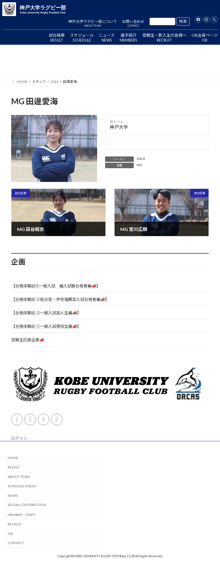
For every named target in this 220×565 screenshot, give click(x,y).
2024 (141, 158)
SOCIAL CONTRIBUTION (27, 505)
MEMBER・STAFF (22, 515)
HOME (13, 458)
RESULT (13, 467)
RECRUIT (14, 524)
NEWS (12, 495)
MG (139, 165)
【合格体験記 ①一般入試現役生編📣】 (46, 326)
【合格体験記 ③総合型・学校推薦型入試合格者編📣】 (60, 299)
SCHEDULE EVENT (22, 486)
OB (10, 533)
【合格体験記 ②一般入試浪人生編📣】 (46, 312)
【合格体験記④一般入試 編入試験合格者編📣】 (55, 285)
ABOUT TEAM (19, 476)
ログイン (19, 438)
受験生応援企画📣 (27, 340)
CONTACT (16, 543)
